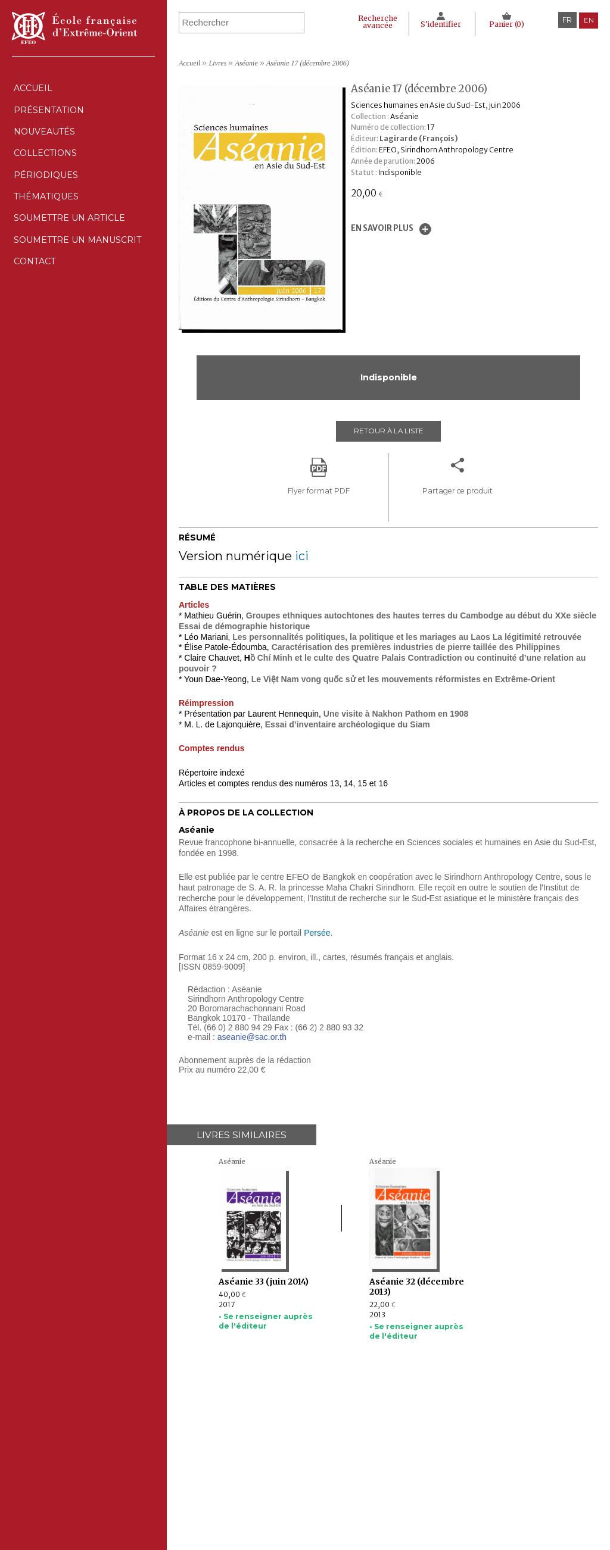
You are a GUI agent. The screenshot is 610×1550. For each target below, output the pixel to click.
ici (302, 555)
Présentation (48, 118)
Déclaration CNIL (390, 1463)
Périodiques (251, 1475)
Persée (317, 931)
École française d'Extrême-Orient (74, 28)
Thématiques (252, 1486)
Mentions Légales (391, 1451)
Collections (251, 1463)
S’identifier (438, 24)
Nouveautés (45, 145)
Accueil (32, 90)
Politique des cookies (396, 1475)
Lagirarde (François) (418, 138)
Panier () (506, 24)
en (588, 19)
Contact (34, 308)
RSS (366, 1501)
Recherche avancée (370, 22)
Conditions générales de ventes (415, 1486)
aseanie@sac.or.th (252, 1035)
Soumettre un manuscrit (81, 280)
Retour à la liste (388, 431)
